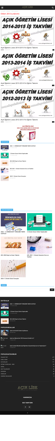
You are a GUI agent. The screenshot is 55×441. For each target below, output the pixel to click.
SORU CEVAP (4, 359)
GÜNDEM (3, 371)
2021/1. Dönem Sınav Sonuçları (18, 176)
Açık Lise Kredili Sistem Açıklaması (19, 330)
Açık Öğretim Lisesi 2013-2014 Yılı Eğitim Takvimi (19, 83)
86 (53, 49)
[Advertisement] (27, 3)
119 (53, 85)
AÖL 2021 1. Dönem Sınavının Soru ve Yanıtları (21, 168)
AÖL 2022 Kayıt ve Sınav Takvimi (18, 161)
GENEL (2, 366)
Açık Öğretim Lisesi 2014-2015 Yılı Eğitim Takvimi (19, 48)
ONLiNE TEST (4, 357)
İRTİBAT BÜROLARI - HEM (7, 364)
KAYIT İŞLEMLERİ (5, 369)
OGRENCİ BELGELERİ (6, 376)
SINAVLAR (3, 373)
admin (2, 49)
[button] (53, 8)
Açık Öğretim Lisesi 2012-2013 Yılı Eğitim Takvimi (19, 120)
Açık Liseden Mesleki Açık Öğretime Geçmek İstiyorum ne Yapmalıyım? (28, 345)
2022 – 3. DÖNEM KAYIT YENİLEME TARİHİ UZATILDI (23, 146)
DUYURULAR (4, 362)
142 (53, 121)
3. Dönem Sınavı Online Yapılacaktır (19, 153)
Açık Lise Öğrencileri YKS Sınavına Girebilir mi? (22, 338)
